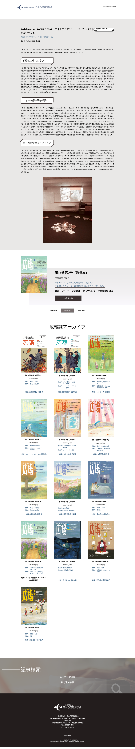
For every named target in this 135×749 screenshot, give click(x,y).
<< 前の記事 (49, 311)
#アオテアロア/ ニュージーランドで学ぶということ (44, 37)
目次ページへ (67, 311)
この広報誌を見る (68, 299)
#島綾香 (23, 37)
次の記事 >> (86, 311)
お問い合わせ (67, 737)
